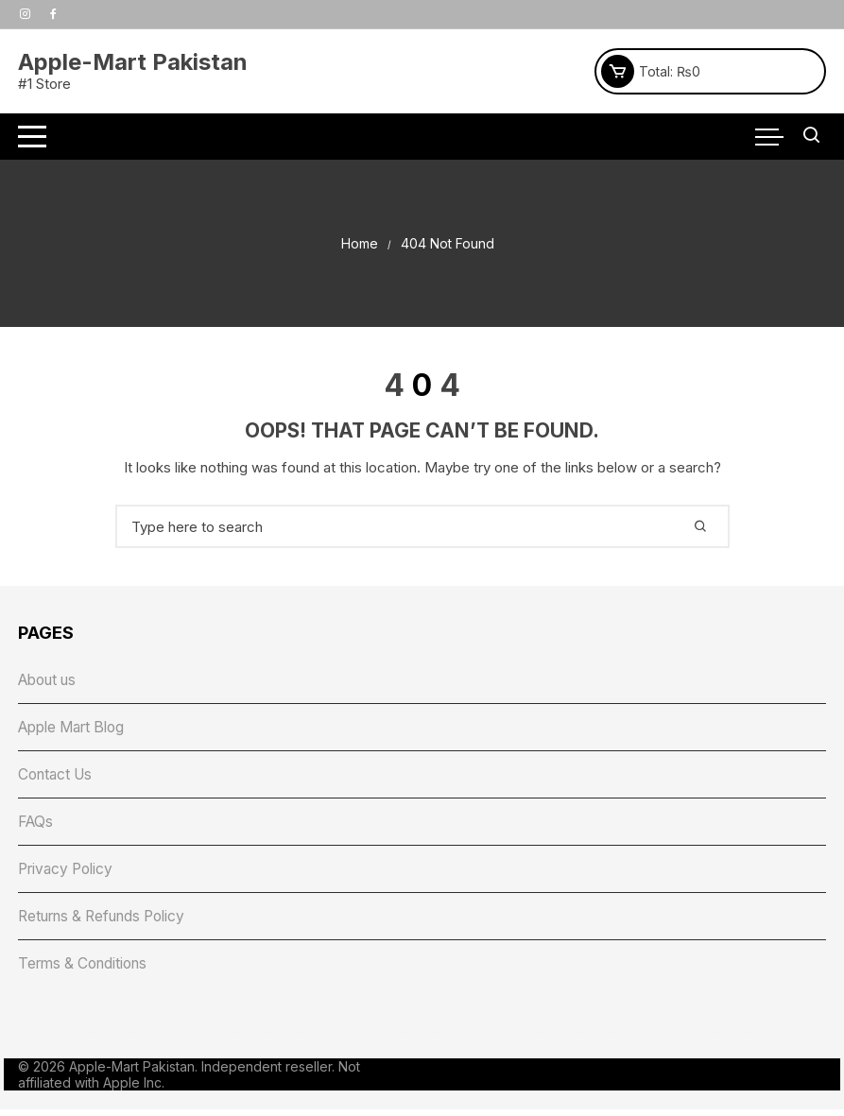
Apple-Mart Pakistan (133, 62)
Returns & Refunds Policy (109, 921)
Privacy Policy (69, 873)
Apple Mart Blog (77, 728)
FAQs (37, 825)
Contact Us (58, 776)
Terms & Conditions (87, 969)
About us (51, 680)
